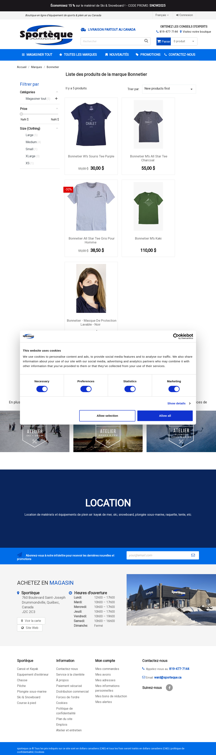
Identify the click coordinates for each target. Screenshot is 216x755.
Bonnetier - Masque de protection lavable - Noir (91, 322)
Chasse (22, 680)
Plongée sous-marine (32, 691)
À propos (62, 680)
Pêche (21, 686)
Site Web (32, 628)
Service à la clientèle (70, 674)
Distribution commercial (72, 691)
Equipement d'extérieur (33, 674)
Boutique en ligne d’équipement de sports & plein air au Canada (63, 15)
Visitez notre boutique (197, 31)
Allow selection (107, 415)
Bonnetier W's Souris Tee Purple (91, 156)
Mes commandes (107, 669)
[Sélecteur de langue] (163, 15)
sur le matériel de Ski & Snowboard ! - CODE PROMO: (108, 5)
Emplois (61, 724)
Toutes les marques (80, 55)
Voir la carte (33, 621)
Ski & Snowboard (28, 697)
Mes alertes (103, 702)
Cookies (62, 703)
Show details (176, 403)
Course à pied (26, 703)
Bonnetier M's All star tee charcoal (148, 158)
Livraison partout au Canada (111, 29)
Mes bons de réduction (111, 696)
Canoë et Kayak (27, 669)
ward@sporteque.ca (167, 677)
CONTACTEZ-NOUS (181, 55)
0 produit (184, 41)
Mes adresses (105, 680)
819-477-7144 (169, 31)
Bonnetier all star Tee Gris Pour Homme (92, 240)
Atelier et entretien (69, 730)
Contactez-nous (67, 669)
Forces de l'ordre (67, 697)
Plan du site (64, 719)
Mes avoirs (103, 674)
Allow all (165, 415)
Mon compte (105, 661)
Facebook (169, 687)
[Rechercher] (116, 41)
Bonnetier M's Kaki (148, 238)
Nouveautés (119, 55)
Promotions (150, 55)
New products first (169, 89)
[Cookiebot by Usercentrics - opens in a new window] (176, 336)
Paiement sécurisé (69, 686)
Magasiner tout (39, 55)
